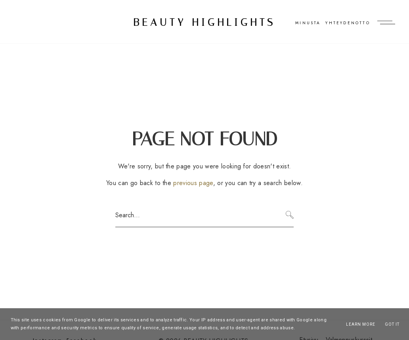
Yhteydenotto (347, 23)
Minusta (308, 23)
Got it (392, 324)
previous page (193, 182)
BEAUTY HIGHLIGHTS (204, 22)
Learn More (360, 324)
